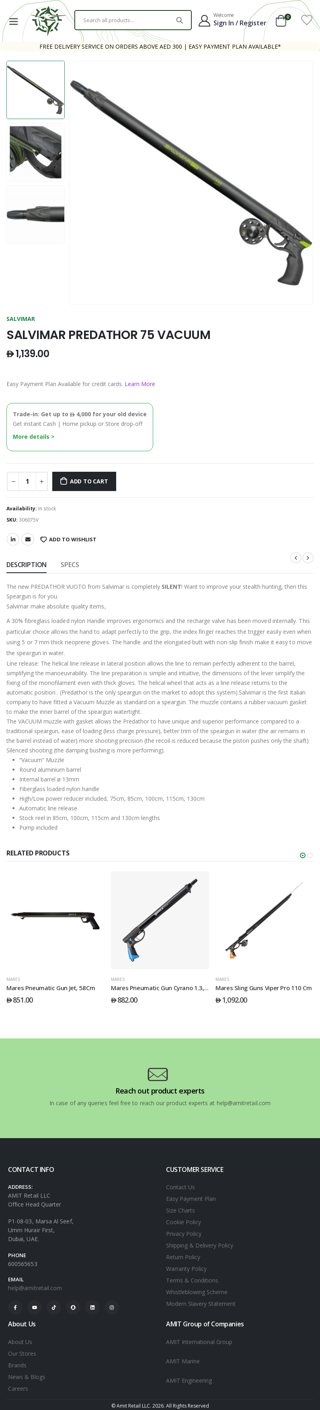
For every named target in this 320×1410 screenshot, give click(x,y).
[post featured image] (55, 920)
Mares (13, 979)
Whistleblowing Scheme (197, 1292)
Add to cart (89, 481)
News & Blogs (26, 1377)
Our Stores (22, 1353)
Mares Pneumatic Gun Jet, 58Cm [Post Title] (155, 988)
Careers (18, 1388)
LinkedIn (12, 539)
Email (27, 539)
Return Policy (183, 1257)
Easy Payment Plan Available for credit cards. (80, 384)
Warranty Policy (186, 1268)
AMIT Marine (183, 1361)
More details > (34, 436)
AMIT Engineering (189, 1380)
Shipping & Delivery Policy (199, 1245)
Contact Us (180, 1187)
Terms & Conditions (192, 1280)
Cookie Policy (183, 1222)
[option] (35, 90)
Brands (17, 1365)
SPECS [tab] (70, 564)
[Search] (179, 20)
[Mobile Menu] (13, 20)
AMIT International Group (199, 1342)
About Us (20, 1342)
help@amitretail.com (35, 1288)
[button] (302, 855)
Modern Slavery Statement (201, 1303)
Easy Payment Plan (191, 1198)
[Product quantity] (27, 481)
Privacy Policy (183, 1233)
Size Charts (180, 1210)
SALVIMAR (20, 319)
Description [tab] (26, 564)
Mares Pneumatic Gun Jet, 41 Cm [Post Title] (51, 988)
